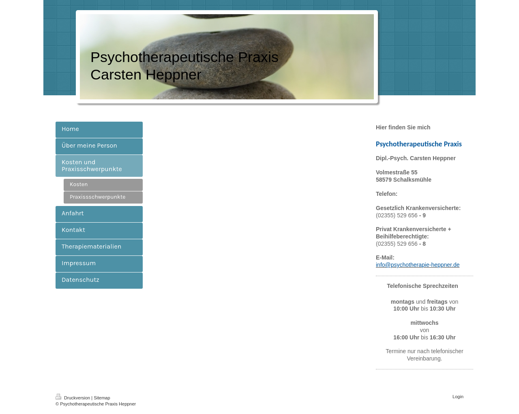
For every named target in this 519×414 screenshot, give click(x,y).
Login (458, 396)
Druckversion (73, 397)
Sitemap (102, 397)
